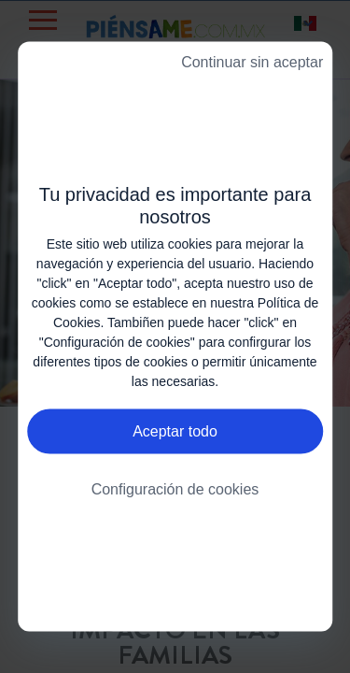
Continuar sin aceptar (252, 62)
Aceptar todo (175, 431)
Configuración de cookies (175, 489)
